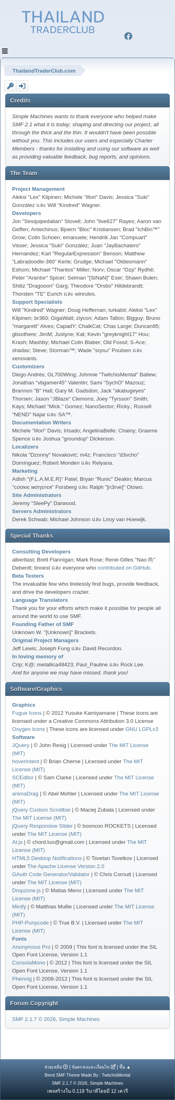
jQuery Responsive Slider (42, 826)
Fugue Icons (27, 713)
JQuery (20, 745)
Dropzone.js (26, 890)
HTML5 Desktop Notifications (47, 858)
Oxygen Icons (28, 729)
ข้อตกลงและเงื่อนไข (90, 1067)
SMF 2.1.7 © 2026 (34, 1019)
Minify (19, 907)
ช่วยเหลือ (53, 1067)
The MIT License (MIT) (39, 818)
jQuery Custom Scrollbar (41, 810)
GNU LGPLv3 (141, 729)
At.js (17, 842)
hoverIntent (25, 761)
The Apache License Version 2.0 (65, 866)
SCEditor (22, 777)
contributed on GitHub (124, 568)
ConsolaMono (28, 963)
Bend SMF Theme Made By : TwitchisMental (87, 1075)
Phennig (22, 979)
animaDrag (25, 794)
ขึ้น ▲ (125, 1067)
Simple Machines (79, 1019)
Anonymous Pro (31, 947)
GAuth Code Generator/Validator (51, 874)
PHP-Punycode (30, 923)
